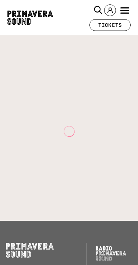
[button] (98, 10)
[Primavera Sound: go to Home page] (30, 17)
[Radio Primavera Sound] (111, 253)
